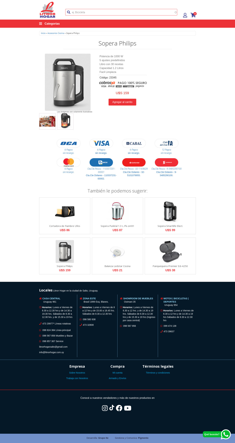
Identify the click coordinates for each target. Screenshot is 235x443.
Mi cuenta (118, 372)
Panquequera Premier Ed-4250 (170, 266)
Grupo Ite (103, 438)
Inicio (43, 33)
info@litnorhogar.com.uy (51, 352)
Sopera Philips (65, 266)
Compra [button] (117, 366)
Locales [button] (46, 290)
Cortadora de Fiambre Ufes (64, 226)
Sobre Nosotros (77, 372)
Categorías (49, 23)
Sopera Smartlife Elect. (170, 226)
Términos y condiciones (158, 372)
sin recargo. (101, 153)
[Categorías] (52, 24)
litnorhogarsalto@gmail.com (53, 346)
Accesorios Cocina (55, 33)
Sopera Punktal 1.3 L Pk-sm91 (117, 226)
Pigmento (143, 438)
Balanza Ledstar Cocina (117, 266)
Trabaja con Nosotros (77, 378)
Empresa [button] (77, 366)
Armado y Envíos (117, 378)
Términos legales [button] (157, 366)
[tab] (117, 291)
